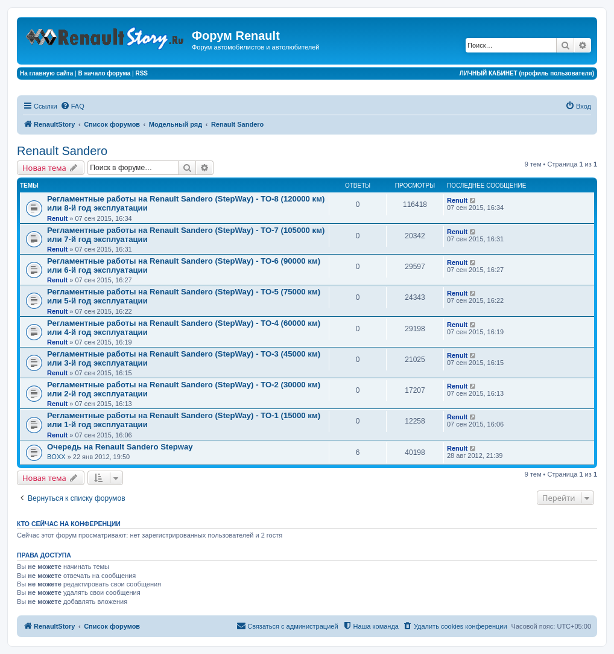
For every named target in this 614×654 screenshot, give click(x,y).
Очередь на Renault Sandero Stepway (120, 446)
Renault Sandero (62, 150)
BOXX (56, 456)
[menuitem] (72, 106)
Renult (57, 218)
